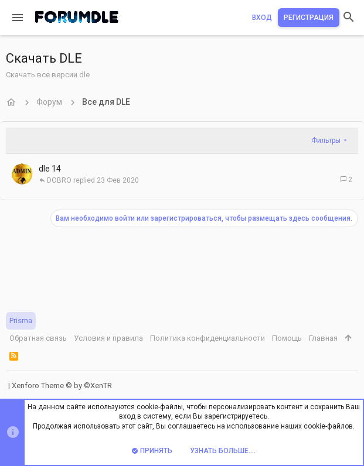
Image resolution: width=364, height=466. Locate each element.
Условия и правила (108, 338)
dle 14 (50, 168)
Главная (323, 338)
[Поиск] (348, 18)
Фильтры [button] (326, 140)
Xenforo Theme (62, 385)
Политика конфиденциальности (207, 338)
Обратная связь (38, 338)
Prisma (20, 320)
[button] (17, 18)
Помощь (287, 338)
